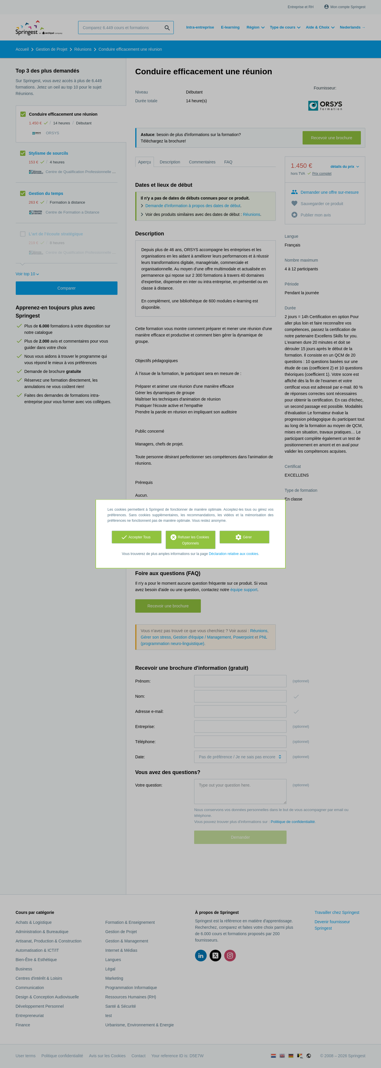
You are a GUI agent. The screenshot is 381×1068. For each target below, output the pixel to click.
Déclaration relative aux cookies (233, 554)
